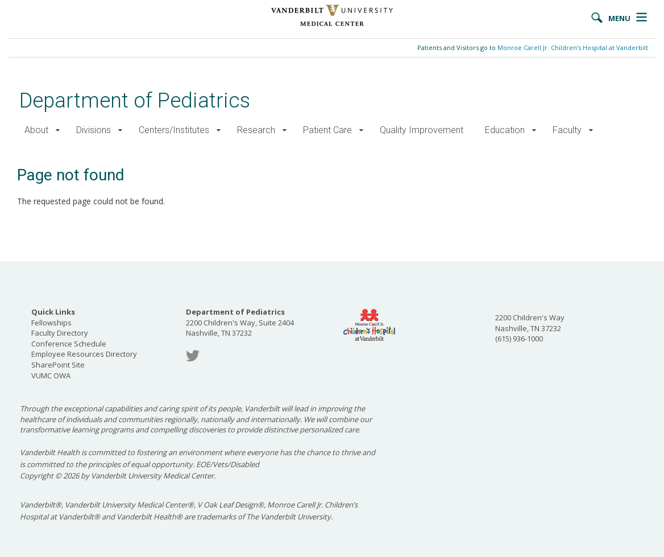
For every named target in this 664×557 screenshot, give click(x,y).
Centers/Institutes (174, 130)
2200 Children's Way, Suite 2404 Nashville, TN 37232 (240, 322)
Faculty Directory (59, 333)
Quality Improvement (421, 130)
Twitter (193, 356)
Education (505, 130)
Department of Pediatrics (134, 100)
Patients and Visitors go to (532, 47)
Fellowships (51, 322)
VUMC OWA (50, 375)
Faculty (567, 130)
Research (256, 130)
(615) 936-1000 (519, 338)
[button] (58, 131)
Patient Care (327, 130)
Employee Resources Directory (84, 354)
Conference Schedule (68, 344)
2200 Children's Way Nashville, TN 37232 (530, 322)
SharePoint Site (58, 365)
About (36, 130)
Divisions (93, 130)
